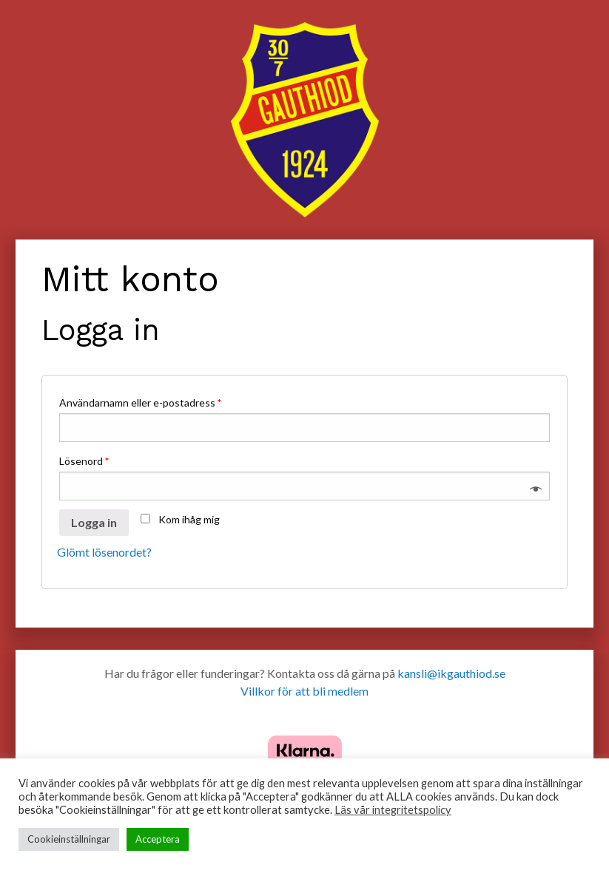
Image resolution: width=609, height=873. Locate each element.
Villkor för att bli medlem (304, 691)
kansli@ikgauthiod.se (451, 673)
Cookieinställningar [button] (68, 839)
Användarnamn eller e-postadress (140, 402)
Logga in (94, 522)
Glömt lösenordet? (104, 552)
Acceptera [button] (157, 839)
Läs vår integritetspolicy (392, 810)
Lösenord (84, 461)
